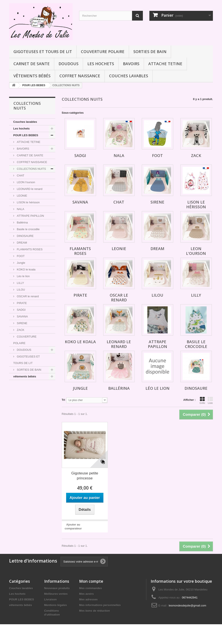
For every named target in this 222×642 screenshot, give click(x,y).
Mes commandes (90, 588)
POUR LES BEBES (25, 135)
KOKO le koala (26, 269)
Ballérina (22, 222)
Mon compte (91, 581)
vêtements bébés (32, 75)
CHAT (20, 175)
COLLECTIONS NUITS (31, 168)
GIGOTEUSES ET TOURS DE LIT (42, 51)
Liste (210, 400)
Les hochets (100, 63)
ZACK (20, 330)
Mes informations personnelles (100, 605)
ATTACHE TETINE (165, 63)
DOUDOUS (68, 63)
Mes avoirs (86, 593)
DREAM (21, 242)
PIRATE (21, 303)
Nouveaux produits (57, 588)
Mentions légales (55, 605)
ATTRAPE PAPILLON (30, 215)
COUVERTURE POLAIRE (102, 51)
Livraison (50, 599)
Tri (63, 399)
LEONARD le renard (29, 189)
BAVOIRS (131, 63)
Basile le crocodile (27, 229)
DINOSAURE (25, 236)
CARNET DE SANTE (31, 63)
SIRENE (21, 323)
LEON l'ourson (25, 182)
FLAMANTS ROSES (29, 249)
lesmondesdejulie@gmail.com (187, 605)
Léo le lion (23, 276)
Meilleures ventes (56, 593)
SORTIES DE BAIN (149, 51)
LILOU (20, 289)
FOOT (20, 256)
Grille (202, 400)
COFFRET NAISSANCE (79, 75)
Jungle (20, 262)
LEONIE (21, 195)
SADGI (21, 309)
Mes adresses (88, 599)
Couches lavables (128, 75)
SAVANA (22, 316)
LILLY (20, 283)
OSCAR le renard (27, 296)
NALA (20, 209)
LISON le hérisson (28, 202)
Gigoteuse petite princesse (84, 475)
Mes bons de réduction (94, 610)
